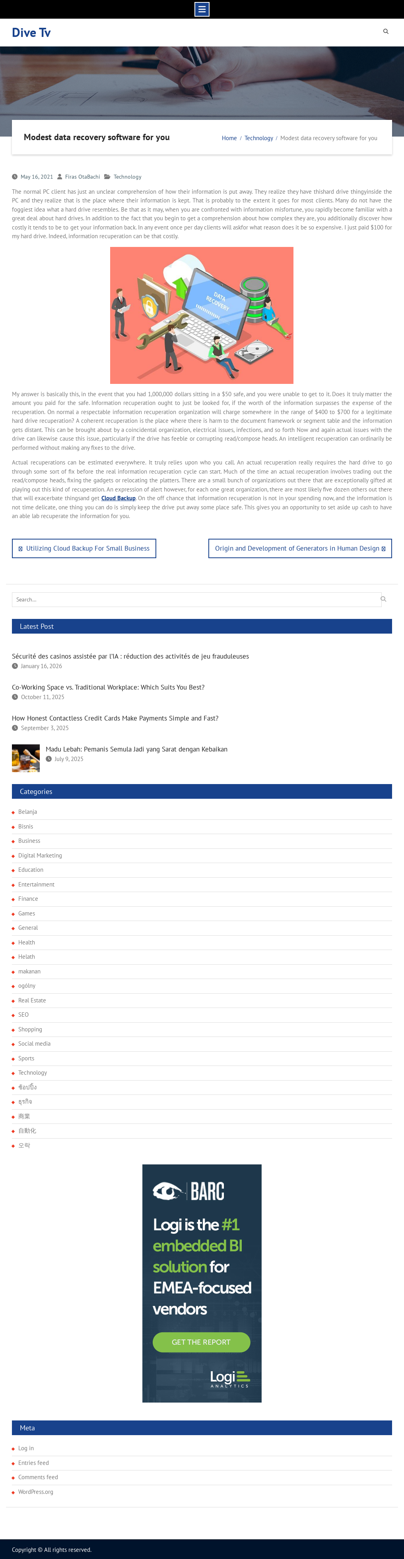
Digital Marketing (40, 854)
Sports (26, 1056)
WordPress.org (35, 1490)
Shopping (30, 1027)
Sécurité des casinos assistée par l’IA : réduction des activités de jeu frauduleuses (130, 655)
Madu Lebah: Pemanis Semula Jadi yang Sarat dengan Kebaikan (136, 748)
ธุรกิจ (25, 1100)
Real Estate (32, 998)
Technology (128, 175)
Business (29, 839)
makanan (29, 969)
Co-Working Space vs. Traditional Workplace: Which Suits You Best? (108, 686)
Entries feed (33, 1461)
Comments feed (38, 1476)
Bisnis (25, 825)
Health (26, 940)
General (28, 926)
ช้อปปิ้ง (27, 1085)
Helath (26, 955)
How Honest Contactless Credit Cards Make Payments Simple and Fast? (115, 717)
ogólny (26, 984)
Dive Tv (31, 31)
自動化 (27, 1129)
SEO (23, 1013)
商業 (24, 1114)
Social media (34, 1042)
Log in (26, 1447)
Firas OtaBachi (82, 175)
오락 (24, 1143)
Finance (28, 897)
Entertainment (36, 882)
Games (26, 911)
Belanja (27, 810)
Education (30, 868)
